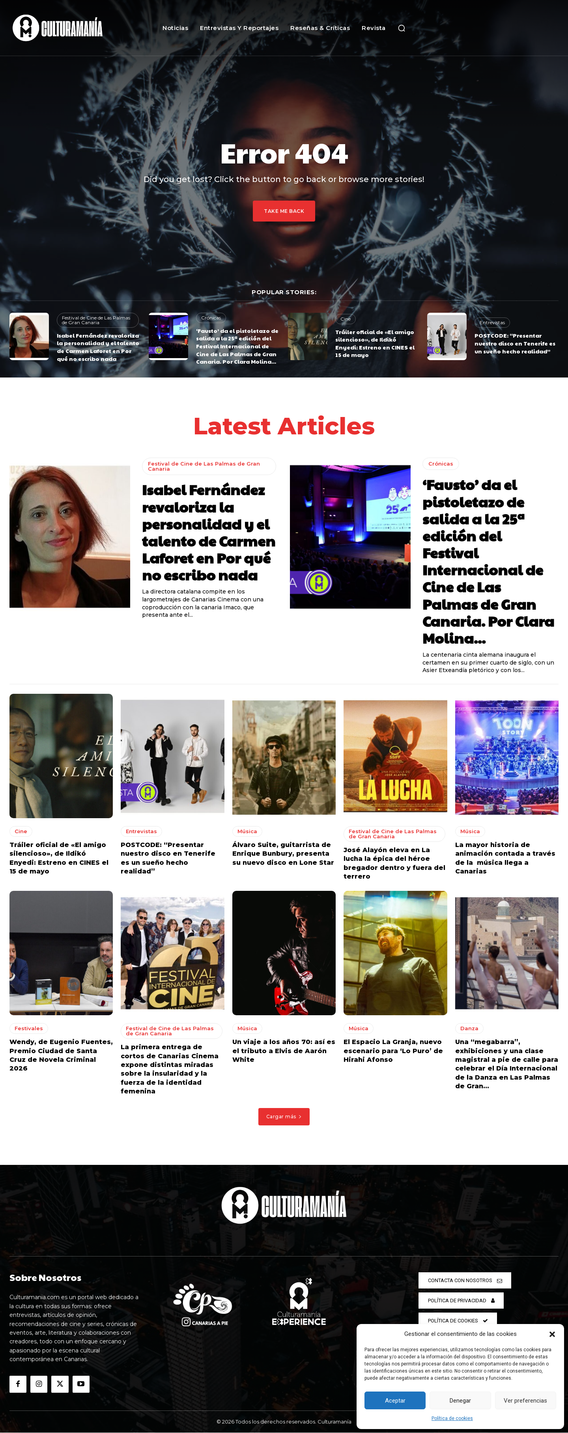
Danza (469, 1028)
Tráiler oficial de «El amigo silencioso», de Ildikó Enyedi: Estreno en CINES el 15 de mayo (375, 343)
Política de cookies (452, 1418)
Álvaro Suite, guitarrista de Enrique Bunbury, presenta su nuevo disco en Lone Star (283, 853)
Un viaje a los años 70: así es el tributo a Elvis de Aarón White (283, 1051)
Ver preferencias (525, 1400)
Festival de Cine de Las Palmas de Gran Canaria (96, 320)
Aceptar (395, 1400)
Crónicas (211, 318)
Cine (345, 319)
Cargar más (284, 1116)
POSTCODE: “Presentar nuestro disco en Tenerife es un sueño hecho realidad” (515, 343)
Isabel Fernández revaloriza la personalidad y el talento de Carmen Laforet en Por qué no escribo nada (98, 346)
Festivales (29, 1028)
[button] (552, 1334)
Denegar (460, 1400)
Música (247, 831)
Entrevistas (492, 322)
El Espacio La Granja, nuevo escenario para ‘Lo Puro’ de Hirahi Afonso (393, 1051)
